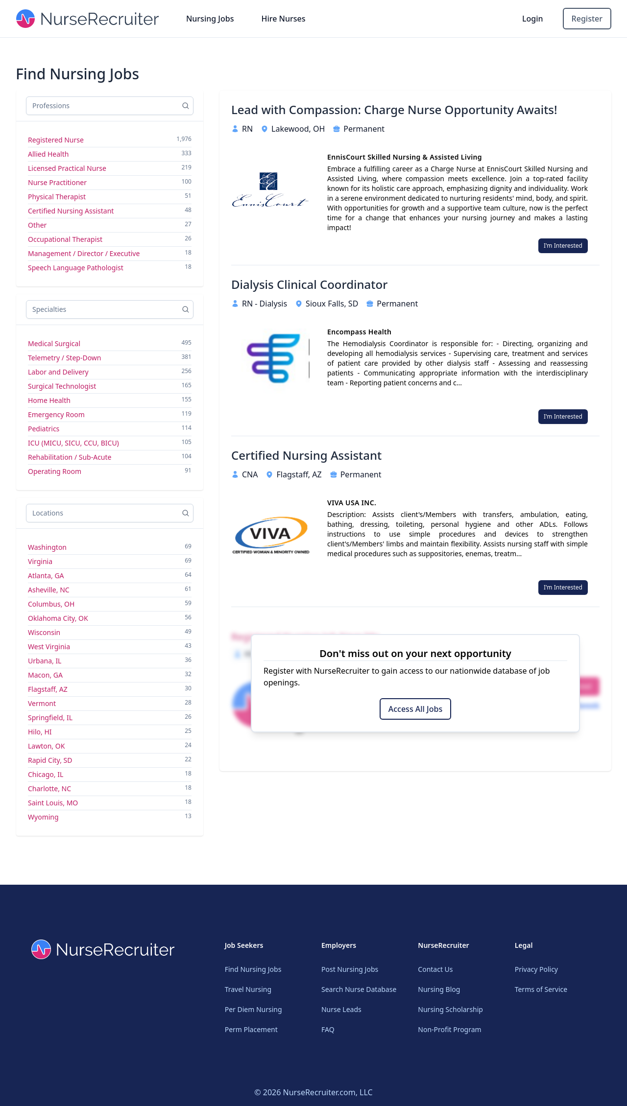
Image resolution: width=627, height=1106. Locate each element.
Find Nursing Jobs (253, 969)
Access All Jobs (415, 709)
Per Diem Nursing (253, 1009)
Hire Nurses (283, 18)
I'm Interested (563, 245)
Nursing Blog (439, 989)
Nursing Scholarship (450, 1009)
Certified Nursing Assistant (306, 455)
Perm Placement (251, 1029)
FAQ (328, 1029)
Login (532, 18)
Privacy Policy (536, 969)
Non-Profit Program (449, 1029)
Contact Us (435, 969)
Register (587, 18)
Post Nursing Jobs (349, 969)
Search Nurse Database (358, 989)
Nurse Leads (341, 1009)
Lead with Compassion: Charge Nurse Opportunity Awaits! (394, 109)
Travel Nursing (248, 989)
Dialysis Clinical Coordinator (309, 284)
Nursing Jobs (210, 18)
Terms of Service (541, 989)
